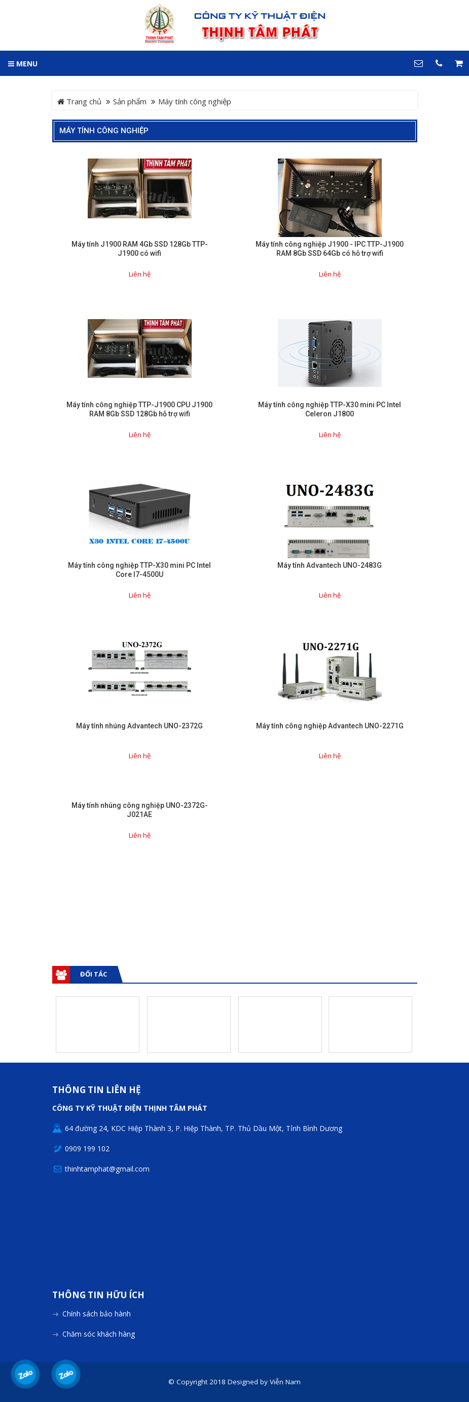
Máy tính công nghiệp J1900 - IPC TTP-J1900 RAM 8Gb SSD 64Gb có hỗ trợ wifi (330, 248)
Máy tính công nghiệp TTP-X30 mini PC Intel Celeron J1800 (329, 409)
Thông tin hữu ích (98, 1295)
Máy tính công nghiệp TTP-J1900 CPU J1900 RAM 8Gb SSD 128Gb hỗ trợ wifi (139, 409)
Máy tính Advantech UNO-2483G (329, 565)
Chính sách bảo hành (96, 1313)
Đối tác (93, 974)
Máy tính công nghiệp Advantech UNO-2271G (330, 726)
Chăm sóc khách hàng (98, 1334)
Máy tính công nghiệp (104, 130)
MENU (23, 63)
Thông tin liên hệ (96, 1090)
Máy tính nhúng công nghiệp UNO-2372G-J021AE (139, 810)
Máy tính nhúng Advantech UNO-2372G (139, 726)
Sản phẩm (130, 101)
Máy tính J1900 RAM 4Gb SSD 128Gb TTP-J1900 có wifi (139, 248)
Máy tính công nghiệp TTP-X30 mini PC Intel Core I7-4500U (139, 569)
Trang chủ (79, 101)
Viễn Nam (285, 1381)
